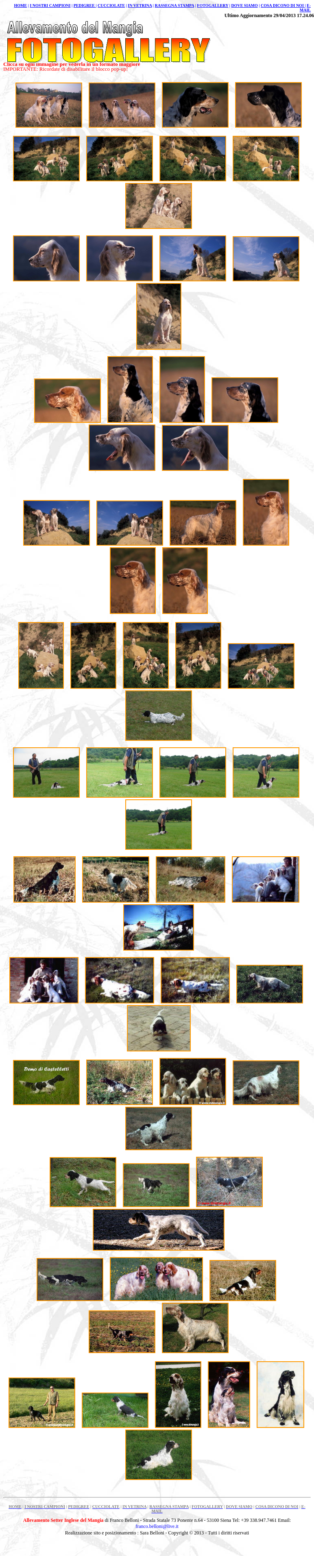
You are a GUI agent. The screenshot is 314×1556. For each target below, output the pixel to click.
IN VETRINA (140, 5)
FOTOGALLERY (212, 5)
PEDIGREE (85, 5)
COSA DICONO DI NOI (283, 5)
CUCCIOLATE (111, 5)
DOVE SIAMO (244, 5)
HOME (20, 5)
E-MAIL (305, 7)
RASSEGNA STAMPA (174, 5)
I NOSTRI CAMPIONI (50, 5)
